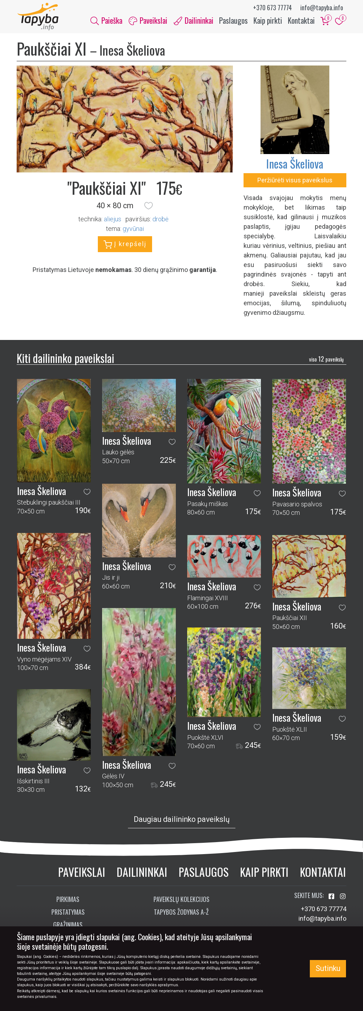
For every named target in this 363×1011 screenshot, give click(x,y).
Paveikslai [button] (148, 20)
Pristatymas (68, 912)
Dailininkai (142, 872)
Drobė (160, 220)
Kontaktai (301, 20)
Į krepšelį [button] (125, 245)
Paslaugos (233, 20)
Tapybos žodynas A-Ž (181, 912)
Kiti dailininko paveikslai (65, 358)
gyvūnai (133, 229)
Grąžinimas (68, 925)
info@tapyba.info (321, 7)
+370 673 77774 (272, 7)
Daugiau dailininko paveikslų (182, 820)
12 (326, 359)
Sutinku (327, 968)
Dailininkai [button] (193, 20)
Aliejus (112, 220)
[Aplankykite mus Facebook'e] (332, 897)
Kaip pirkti (267, 20)
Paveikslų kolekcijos (181, 899)
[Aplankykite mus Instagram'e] (342, 897)
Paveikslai (81, 872)
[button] (148, 206)
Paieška (106, 20)
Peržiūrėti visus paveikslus (295, 180)
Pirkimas (67, 899)
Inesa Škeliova (294, 164)
